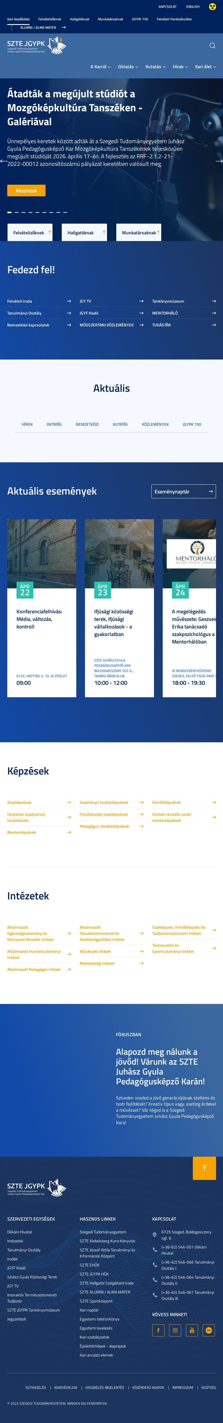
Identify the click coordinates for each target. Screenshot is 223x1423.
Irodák (12, 1259)
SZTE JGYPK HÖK (94, 1274)
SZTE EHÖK (89, 1265)
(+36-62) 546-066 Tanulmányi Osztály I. (188, 1265)
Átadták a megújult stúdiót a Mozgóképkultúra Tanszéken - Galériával (75, 107)
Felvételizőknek (49, 19)
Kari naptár (89, 1310)
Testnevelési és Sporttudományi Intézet (173, 948)
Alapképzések (19, 802)
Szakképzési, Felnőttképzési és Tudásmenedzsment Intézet (179, 930)
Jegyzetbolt (16, 1319)
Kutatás (153, 66)
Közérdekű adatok (148, 1387)
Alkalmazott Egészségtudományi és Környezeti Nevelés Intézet (30, 933)
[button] (3, 159)
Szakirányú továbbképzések (104, 802)
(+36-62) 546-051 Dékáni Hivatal (184, 1250)
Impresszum (182, 1387)
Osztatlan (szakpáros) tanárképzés (26, 817)
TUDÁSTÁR (161, 325)
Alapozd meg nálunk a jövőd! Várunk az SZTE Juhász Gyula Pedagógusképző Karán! (160, 1066)
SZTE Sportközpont (96, 1301)
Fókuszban (128, 1034)
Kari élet (203, 66)
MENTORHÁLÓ (165, 313)
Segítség (208, 1387)
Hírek (178, 66)
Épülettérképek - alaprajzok (103, 1346)
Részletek (26, 190)
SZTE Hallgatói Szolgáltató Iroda (106, 1283)
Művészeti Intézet (95, 951)
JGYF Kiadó (89, 313)
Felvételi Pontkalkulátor (174, 19)
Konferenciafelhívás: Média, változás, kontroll (39, 619)
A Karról (98, 66)
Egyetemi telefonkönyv (99, 1319)
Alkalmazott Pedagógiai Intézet (34, 969)
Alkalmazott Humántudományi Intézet (34, 954)
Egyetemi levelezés (96, 1328)
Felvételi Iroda (19, 301)
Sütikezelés (36, 1387)
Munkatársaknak (110, 19)
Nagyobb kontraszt (212, 6)
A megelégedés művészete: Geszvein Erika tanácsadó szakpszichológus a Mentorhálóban (195, 626)
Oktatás (126, 66)
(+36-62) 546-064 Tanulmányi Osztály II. (188, 1280)
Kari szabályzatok (94, 1337)
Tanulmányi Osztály (24, 313)
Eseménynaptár (172, 491)
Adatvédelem (65, 1387)
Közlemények (155, 424)
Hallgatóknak (79, 19)
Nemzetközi (87, 424)
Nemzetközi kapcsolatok (28, 325)
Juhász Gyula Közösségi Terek (32, 1277)
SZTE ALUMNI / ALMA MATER (105, 1292)
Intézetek (15, 1241)
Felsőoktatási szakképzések (104, 814)
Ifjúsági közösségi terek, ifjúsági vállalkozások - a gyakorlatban (113, 623)
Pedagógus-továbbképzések (104, 826)
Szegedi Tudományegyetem (103, 1232)
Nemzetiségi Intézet (97, 963)
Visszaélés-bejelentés (104, 1387)
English (193, 6)
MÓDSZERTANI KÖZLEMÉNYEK (107, 325)
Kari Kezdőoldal (18, 19)
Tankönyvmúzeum (168, 301)
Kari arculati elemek (96, 1355)
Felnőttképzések (166, 802)
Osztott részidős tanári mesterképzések (171, 817)
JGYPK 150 (140, 19)
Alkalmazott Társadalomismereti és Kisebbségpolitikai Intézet (102, 933)
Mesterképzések (21, 832)
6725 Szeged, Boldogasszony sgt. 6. (186, 1235)
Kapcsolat (168, 6)
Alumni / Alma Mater (38, 27)
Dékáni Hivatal (19, 1232)
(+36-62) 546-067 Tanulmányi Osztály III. (188, 1295)
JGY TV (85, 301)
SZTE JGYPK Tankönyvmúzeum (33, 1310)
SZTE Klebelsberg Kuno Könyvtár (107, 1241)
